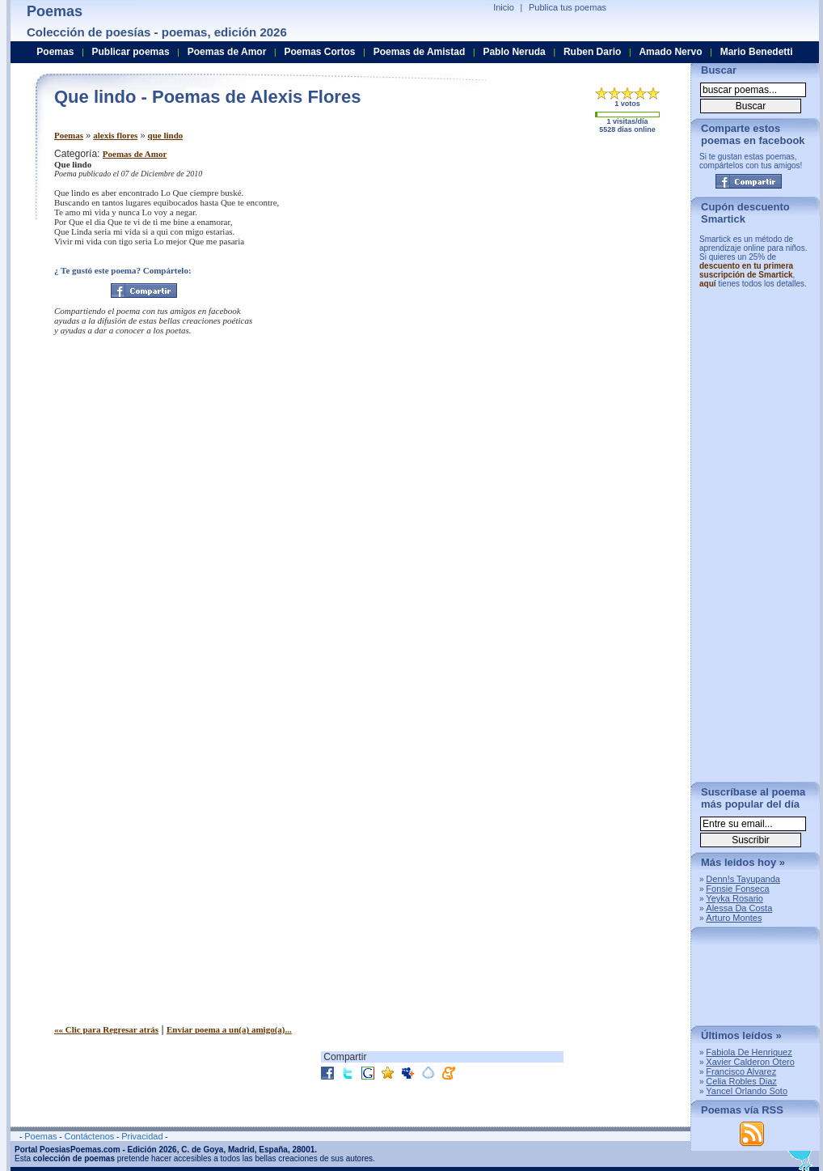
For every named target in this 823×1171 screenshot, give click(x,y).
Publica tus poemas (567, 7)
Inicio (503, 7)
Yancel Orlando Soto (746, 1091)
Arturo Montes (734, 918)
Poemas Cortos (319, 51)
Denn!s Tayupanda (743, 879)
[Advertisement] (543, 261)
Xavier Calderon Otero (750, 1062)
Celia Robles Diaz (741, 1081)
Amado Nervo (670, 51)
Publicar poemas (131, 51)
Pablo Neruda (514, 51)
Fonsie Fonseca (737, 888)
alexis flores (115, 135)
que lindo (166, 135)
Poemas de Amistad (420, 51)
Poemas (68, 135)
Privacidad (141, 1136)
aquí (707, 283)
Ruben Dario (592, 51)
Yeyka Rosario (734, 898)
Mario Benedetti (756, 51)
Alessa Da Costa (739, 908)
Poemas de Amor (135, 154)
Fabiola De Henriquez (748, 1052)
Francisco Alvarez (741, 1071)
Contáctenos (89, 1136)
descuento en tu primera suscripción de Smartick (746, 270)
